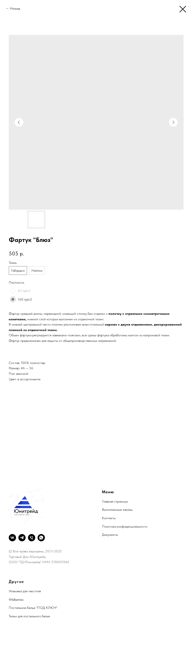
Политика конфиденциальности (124, 526)
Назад (15, 8)
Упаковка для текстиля (25, 591)
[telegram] (22, 537)
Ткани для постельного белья (29, 616)
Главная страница (115, 501)
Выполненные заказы (117, 510)
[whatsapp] (41, 537)
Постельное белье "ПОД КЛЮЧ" (33, 608)
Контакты (109, 518)
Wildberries (16, 600)
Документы (110, 535)
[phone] (31, 537)
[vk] (12, 537)
